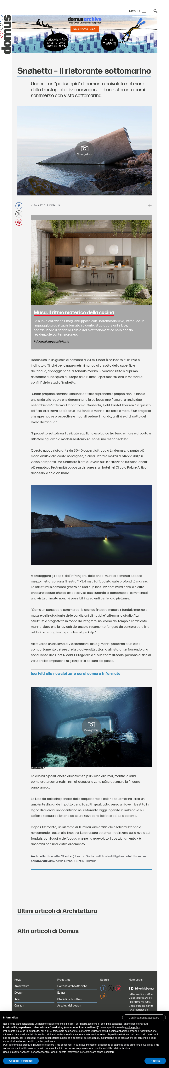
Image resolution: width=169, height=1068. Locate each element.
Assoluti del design (69, 1005)
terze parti (58, 1030)
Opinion (19, 1005)
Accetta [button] (155, 1060)
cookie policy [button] (132, 1027)
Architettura (21, 986)
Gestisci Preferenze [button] (21, 1060)
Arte (17, 999)
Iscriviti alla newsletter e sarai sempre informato (76, 674)
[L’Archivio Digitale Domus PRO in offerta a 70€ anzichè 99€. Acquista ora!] (84, 34)
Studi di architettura (69, 999)
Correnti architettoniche (72, 986)
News (17, 979)
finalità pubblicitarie (47, 1037)
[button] (144, 1017)
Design (18, 992)
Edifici (61, 992)
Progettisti (64, 979)
